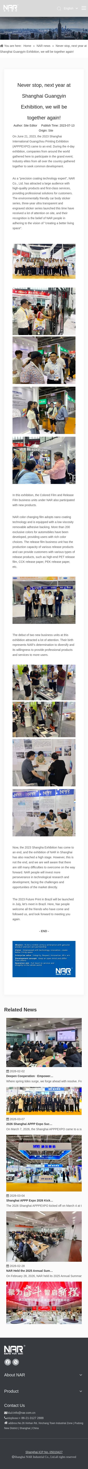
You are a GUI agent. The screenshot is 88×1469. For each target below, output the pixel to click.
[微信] (15, 1362)
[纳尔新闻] (44, 28)
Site (50, 130)
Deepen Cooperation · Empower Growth (29, 1074)
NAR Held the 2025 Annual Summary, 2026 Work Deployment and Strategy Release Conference (29, 1268)
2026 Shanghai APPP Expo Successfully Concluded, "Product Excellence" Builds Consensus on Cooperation (29, 1122)
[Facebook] (7, 1362)
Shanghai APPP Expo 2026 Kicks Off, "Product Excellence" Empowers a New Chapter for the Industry (29, 1198)
